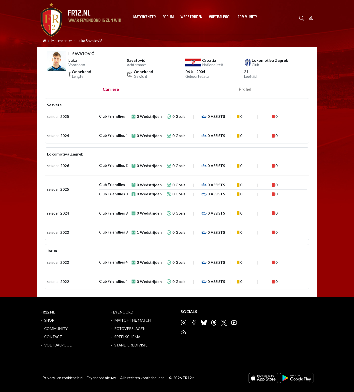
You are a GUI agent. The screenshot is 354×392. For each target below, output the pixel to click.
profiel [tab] (245, 89)
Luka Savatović (89, 40)
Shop (49, 320)
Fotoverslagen (130, 328)
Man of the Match (132, 320)
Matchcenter (144, 17)
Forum (168, 17)
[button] (301, 18)
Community (247, 17)
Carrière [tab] (111, 89)
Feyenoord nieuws (101, 378)
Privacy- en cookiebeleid (63, 378)
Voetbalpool (220, 17)
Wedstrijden (191, 17)
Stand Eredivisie (131, 345)
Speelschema (127, 336)
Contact (53, 336)
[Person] (311, 17)
